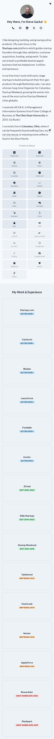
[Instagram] (41, 28)
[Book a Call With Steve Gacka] (13, 28)
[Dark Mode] (50, 3)
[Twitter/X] (34, 28)
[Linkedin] (27, 28)
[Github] (20, 28)
